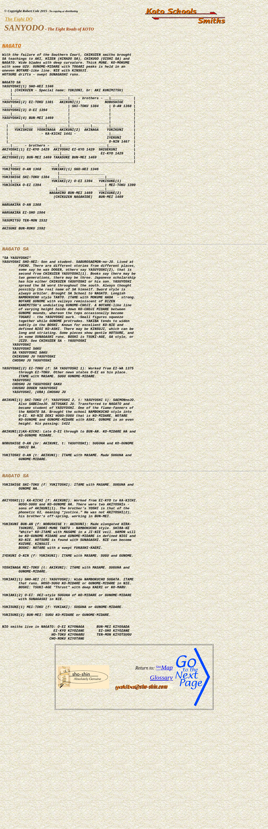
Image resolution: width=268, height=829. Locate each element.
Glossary (161, 794)
